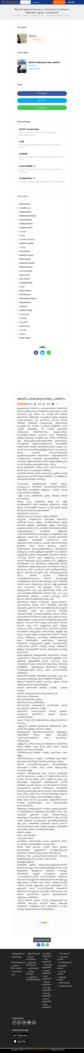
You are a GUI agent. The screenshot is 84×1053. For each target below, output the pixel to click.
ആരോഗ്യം (25, 275)
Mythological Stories (28, 298)
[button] (29, 2)
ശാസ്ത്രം (23, 330)
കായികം (23, 318)
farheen (33, 36)
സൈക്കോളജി (26, 271)
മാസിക (23, 231)
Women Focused (26, 243)
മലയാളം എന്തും (34, 68)
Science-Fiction (26, 310)
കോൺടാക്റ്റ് (16, 957)
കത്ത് (22, 287)
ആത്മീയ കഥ (25, 208)
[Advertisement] (42, 375)
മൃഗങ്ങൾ (24, 322)
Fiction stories (25, 212)
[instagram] (19, 1022)
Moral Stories (25, 259)
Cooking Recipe (26, 283)
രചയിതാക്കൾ (33, 968)
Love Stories (25, 251)
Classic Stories (26, 220)
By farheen (32, 65)
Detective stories (26, 255)
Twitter (42, 100)
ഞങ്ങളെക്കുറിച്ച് (18, 953)
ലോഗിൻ (71, 2)
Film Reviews (25, 294)
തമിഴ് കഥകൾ (64, 983)
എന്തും (23, 334)
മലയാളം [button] (37, 2)
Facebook (42, 93)
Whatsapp (42, 108)
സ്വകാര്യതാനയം (18, 962)
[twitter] (24, 1022)
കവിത (22, 235)
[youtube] (29, 1022)
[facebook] (14, 1022)
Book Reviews (25, 302)
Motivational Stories (28, 216)
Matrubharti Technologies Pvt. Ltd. (37, 1050)
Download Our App (42, 940)
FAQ (13, 975)
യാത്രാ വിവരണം (27, 239)
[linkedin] (34, 1022)
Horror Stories (25, 291)
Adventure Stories (27, 263)
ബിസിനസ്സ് (24, 314)
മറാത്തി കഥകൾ (65, 962)
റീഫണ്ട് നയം (17, 971)
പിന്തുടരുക (37, 40)
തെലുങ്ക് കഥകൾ (65, 986)
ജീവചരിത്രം (25, 279)
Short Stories (25, 204)
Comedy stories (26, 228)
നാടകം (23, 247)
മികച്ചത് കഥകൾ (34, 953)
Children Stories (26, 224)
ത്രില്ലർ (23, 306)
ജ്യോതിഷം (25, 326)
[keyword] (25, 2)
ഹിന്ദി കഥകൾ (64, 953)
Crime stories (25, 338)
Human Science (26, 267)
